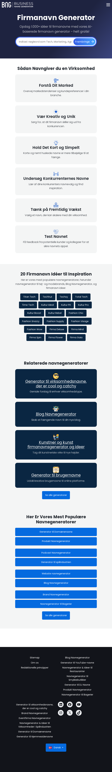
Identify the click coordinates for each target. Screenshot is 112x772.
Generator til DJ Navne (77, 684)
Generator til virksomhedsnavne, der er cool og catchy (56, 384)
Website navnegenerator (56, 573)
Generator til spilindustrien (56, 562)
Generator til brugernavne (56, 475)
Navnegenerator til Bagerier (56, 603)
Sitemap (35, 657)
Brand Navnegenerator (56, 594)
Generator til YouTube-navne (77, 662)
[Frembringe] (84, 41)
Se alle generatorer (56, 495)
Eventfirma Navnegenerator (35, 718)
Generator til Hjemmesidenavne (35, 736)
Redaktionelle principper (34, 667)
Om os (35, 662)
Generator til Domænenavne (56, 531)
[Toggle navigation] (108, 5)
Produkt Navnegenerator (56, 541)
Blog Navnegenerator (56, 414)
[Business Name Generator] (17, 4)
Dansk (55, 747)
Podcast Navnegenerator (56, 552)
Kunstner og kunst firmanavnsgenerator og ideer (56, 445)
